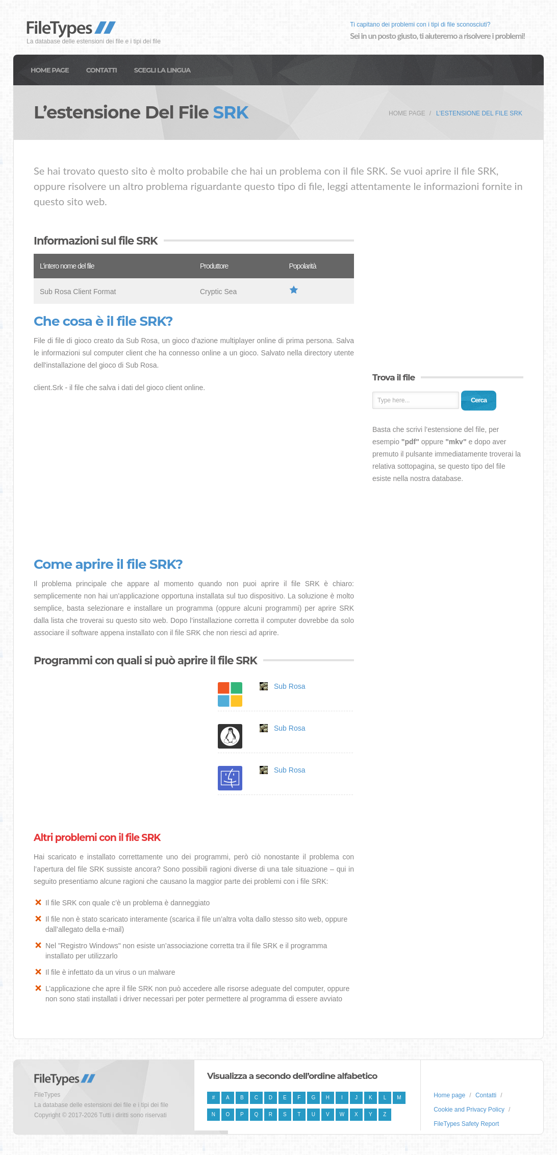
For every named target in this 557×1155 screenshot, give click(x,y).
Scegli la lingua (162, 70)
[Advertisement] (194, 475)
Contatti (101, 70)
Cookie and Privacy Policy (469, 1109)
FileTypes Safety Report (466, 1123)
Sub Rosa (289, 686)
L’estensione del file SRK (479, 113)
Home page (50, 70)
